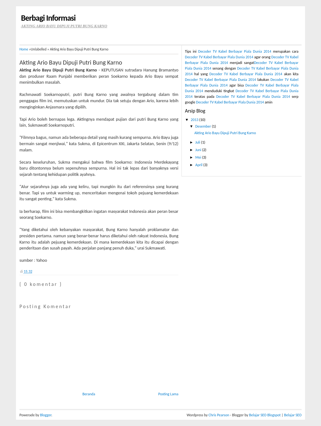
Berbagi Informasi (48, 18)
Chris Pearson (218, 415)
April (199, 165)
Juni (198, 150)
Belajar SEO (293, 415)
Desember (203, 126)
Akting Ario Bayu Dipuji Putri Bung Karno (70, 62)
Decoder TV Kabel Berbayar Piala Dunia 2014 (234, 51)
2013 (195, 120)
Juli (198, 142)
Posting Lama (168, 394)
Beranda (88, 394)
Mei (198, 157)
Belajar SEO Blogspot (265, 415)
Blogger (45, 415)
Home (23, 49)
